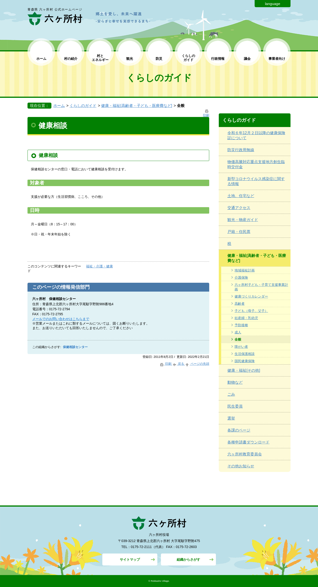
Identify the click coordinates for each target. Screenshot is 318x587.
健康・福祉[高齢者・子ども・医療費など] (136, 106)
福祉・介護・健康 (99, 266)
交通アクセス (238, 208)
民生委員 (235, 406)
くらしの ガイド (188, 58)
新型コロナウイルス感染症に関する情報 (256, 181)
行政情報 (218, 59)
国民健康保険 (245, 361)
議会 (247, 59)
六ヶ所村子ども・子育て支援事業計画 (261, 287)
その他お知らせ (240, 466)
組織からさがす (188, 559)
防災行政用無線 (240, 150)
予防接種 (241, 325)
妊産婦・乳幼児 (246, 318)
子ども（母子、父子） (251, 311)
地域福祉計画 (245, 270)
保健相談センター (75, 347)
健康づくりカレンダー (251, 296)
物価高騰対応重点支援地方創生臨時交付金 (256, 164)
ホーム (41, 59)
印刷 (165, 363)
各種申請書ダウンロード (248, 442)
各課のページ (238, 430)
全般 (238, 339)
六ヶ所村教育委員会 (244, 454)
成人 (238, 332)
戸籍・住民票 (238, 232)
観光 (129, 59)
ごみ (231, 394)
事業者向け (277, 59)
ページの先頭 (197, 363)
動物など (235, 382)
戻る (178, 363)
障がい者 (241, 347)
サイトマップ (130, 559)
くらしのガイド (83, 106)
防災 (159, 59)
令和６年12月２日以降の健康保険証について (256, 135)
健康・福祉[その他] (243, 370)
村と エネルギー (100, 58)
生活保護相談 (245, 354)
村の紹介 (70, 59)
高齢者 (240, 303)
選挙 (231, 418)
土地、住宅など (240, 196)
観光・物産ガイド (242, 220)
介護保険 (241, 277)
